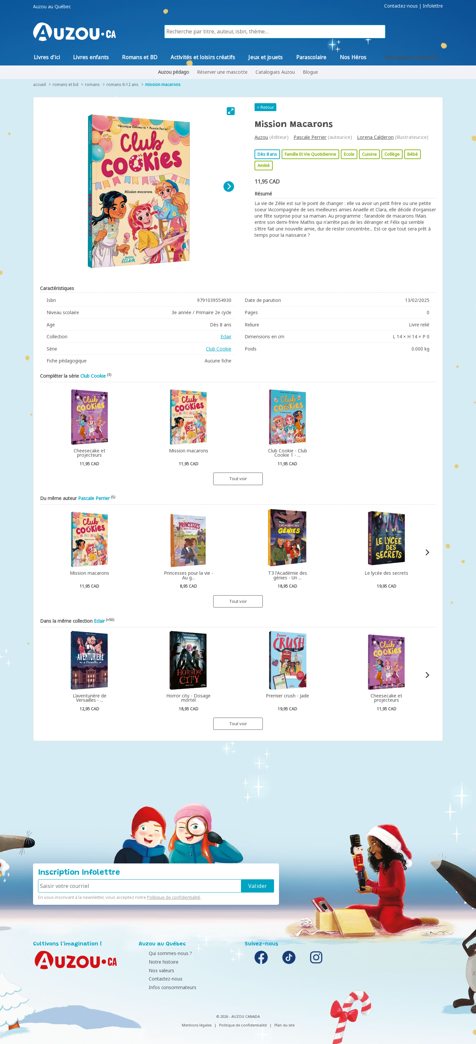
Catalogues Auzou (275, 72)
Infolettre (433, 6)
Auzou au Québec (52, 6)
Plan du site (284, 1025)
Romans (92, 84)
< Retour (265, 107)
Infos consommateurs (164, 987)
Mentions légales (197, 1025)
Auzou (261, 137)
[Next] (229, 186)
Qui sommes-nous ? (162, 953)
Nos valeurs (153, 970)
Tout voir (238, 478)
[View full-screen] (231, 111)
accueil (39, 84)
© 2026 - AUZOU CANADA (238, 1016)
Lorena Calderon (375, 137)
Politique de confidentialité (173, 897)
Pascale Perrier (310, 137)
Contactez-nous (401, 6)
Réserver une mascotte (222, 72)
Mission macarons (162, 84)
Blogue (310, 72)
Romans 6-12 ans (122, 84)
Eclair (225, 336)
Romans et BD (65, 84)
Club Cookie (218, 349)
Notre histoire (155, 962)
